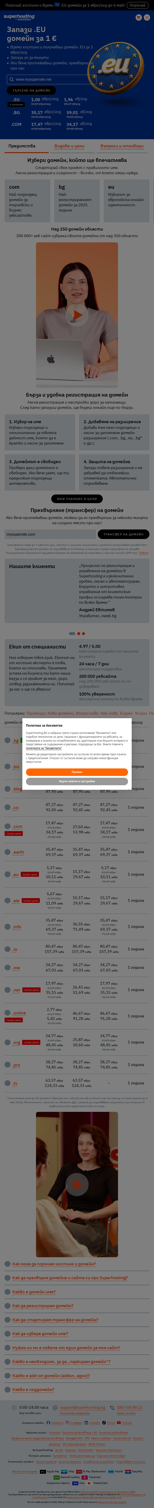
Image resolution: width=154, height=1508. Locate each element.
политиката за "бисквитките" (44, 748)
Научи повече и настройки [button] (77, 781)
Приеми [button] (77, 772)
